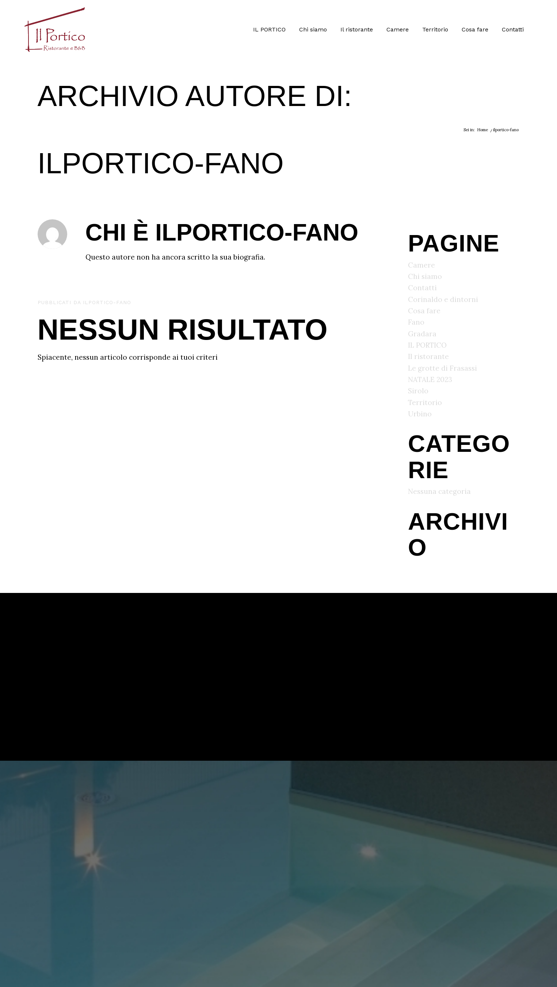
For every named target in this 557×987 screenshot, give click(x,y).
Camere (421, 265)
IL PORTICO (427, 345)
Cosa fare (424, 310)
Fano (416, 322)
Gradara (422, 333)
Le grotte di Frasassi (442, 368)
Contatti (422, 287)
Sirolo (418, 390)
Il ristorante (428, 356)
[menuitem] (269, 29)
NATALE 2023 (430, 379)
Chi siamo (425, 276)
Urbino (420, 413)
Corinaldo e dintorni (443, 299)
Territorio (425, 402)
